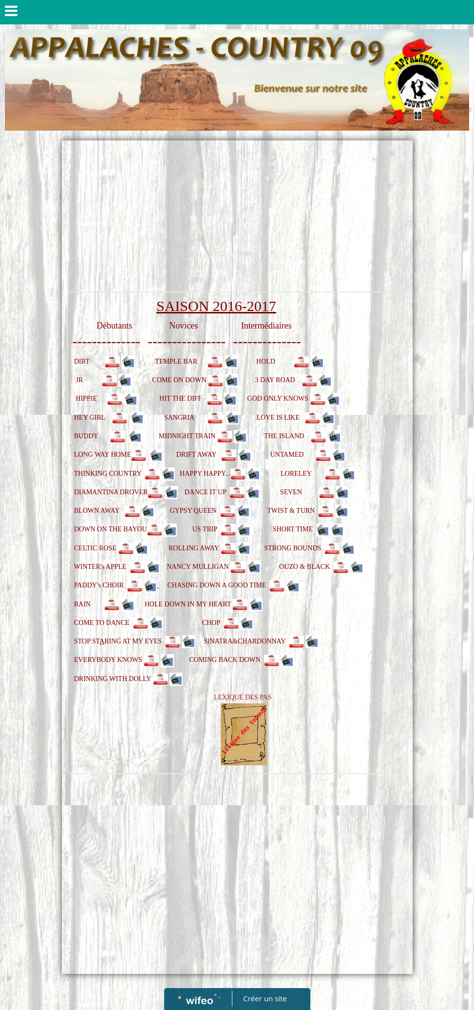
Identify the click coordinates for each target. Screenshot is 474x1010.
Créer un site (264, 998)
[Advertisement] (237, 218)
